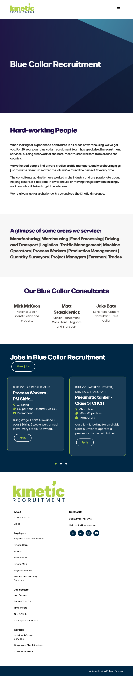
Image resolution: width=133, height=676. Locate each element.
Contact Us (75, 512)
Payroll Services (23, 570)
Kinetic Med (20, 564)
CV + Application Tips (26, 620)
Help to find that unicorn (82, 525)
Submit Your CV (22, 601)
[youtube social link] (96, 533)
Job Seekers (21, 589)
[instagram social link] (89, 533)
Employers (20, 533)
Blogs (17, 523)
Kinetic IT (19, 551)
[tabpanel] (35, 414)
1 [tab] (55, 464)
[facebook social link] (73, 533)
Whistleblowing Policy (101, 671)
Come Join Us (22, 517)
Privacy (119, 671)
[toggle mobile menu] (118, 8)
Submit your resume (80, 518)
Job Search (20, 595)
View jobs (23, 366)
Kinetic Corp (21, 544)
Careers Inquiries (23, 651)
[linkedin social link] (81, 533)
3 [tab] (66, 464)
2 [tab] (61, 464)
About (17, 512)
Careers (19, 630)
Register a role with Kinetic (28, 538)
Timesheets (20, 607)
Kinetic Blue (20, 557)
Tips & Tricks (21, 614)
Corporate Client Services (28, 645)
